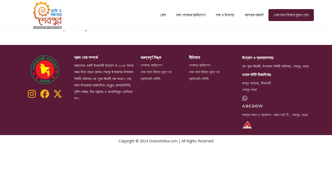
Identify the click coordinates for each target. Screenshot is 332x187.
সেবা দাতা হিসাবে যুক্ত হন (156, 90)
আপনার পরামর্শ (254, 15)
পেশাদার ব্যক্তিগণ (151, 83)
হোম (163, 15)
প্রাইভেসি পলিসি (150, 97)
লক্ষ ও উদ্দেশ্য (225, 15)
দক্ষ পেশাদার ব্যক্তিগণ (190, 15)
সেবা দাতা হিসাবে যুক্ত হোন (291, 15)
